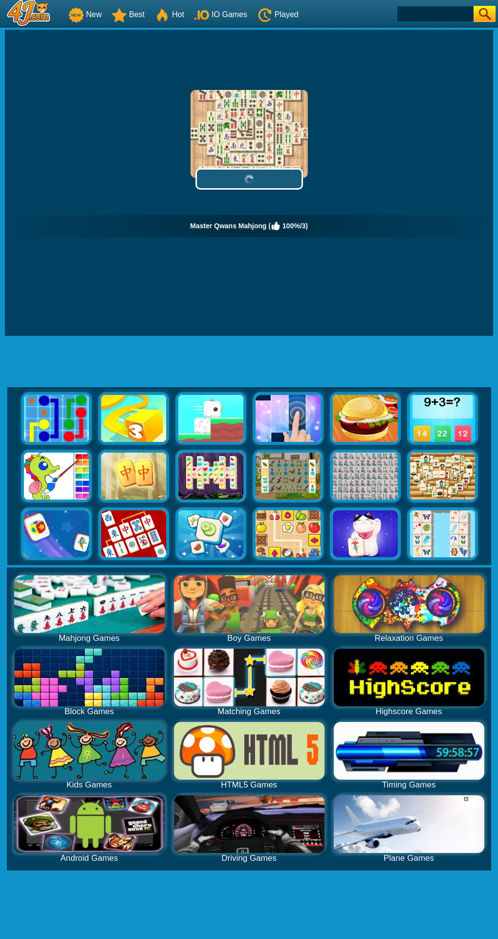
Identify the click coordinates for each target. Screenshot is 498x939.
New (85, 14)
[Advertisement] (249, 363)
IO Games (220, 14)
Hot (169, 14)
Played (278, 14)
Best (128, 14)
